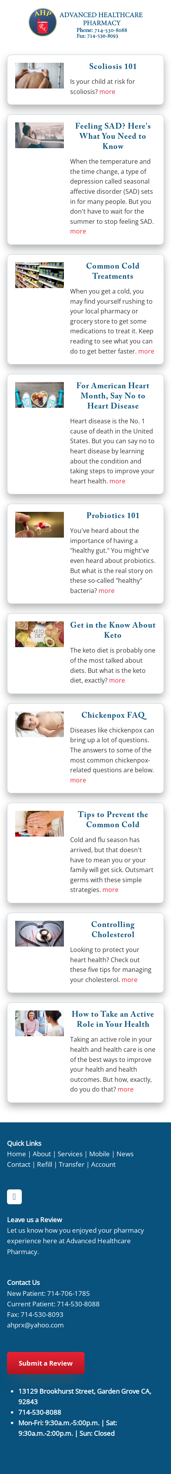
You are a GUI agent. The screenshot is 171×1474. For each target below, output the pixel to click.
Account (103, 1164)
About (42, 1153)
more (107, 91)
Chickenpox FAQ (113, 716)
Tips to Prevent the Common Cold (113, 821)
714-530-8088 (78, 1303)
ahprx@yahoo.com (35, 1324)
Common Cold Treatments (113, 272)
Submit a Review (46, 1363)
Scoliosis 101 (113, 67)
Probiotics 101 (113, 517)
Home (16, 1153)
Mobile (99, 1153)
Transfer (72, 1164)
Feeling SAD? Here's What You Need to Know (113, 137)
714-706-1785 (68, 1293)
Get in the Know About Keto (113, 631)
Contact (18, 1164)
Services (70, 1153)
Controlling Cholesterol (113, 931)
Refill (44, 1164)
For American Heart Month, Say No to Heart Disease (113, 397)
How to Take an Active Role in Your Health (113, 1020)
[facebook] (14, 1196)
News (125, 1153)
